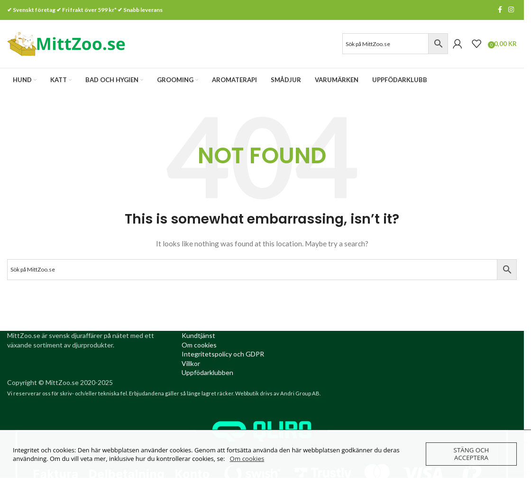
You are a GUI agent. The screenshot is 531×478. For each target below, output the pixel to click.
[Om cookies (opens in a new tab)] (199, 346)
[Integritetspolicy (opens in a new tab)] (223, 356)
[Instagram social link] (511, 10)
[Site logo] (66, 44)
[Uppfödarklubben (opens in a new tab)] (207, 374)
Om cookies (247, 458)
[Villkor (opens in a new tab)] (191, 365)
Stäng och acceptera (471, 454)
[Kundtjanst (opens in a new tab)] (198, 337)
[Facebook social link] (499, 10)
